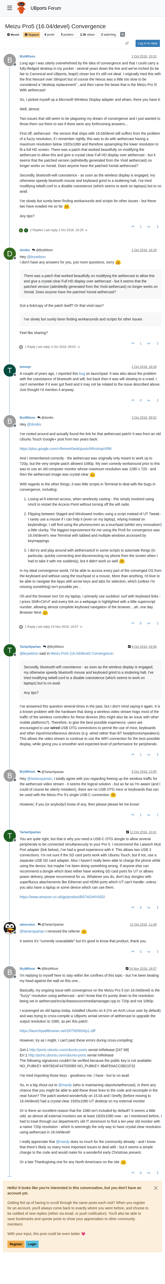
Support (32, 34)
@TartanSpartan (50, 772)
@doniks (45, 417)
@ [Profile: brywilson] (36, 257)
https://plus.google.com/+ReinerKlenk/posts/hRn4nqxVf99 (65, 449)
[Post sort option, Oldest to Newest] (127, 43)
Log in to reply (148, 43)
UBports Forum (46, 8)
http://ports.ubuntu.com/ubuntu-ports (58, 1050)
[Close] (156, 1188)
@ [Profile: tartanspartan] (39, 779)
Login (32, 1244)
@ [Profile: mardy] (65, 1085)
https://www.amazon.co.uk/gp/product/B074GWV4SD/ (62, 897)
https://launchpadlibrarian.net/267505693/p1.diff (57, 1031)
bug (82, 373)
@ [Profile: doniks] (34, 424)
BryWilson (27, 56)
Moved (13, 34)
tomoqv (25, 367)
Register (16, 1244)
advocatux (27, 924)
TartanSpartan (30, 647)
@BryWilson (42, 250)
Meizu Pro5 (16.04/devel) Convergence (82, 653)
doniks (25, 250)
